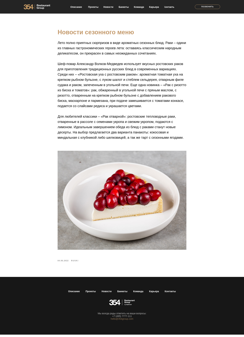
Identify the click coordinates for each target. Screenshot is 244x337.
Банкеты (122, 293)
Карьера (154, 293)
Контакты (170, 293)
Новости (107, 293)
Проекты (91, 293)
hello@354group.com (122, 321)
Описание (74, 293)
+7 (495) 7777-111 (122, 318)
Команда (138, 293)
